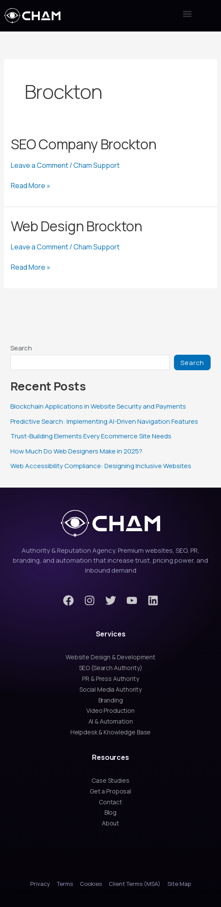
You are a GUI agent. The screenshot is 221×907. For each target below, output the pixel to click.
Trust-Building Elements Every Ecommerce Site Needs (90, 436)
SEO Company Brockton (84, 144)
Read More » (31, 185)
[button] (187, 13)
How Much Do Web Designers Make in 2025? (76, 451)
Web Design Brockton (76, 226)
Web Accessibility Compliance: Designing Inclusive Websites (100, 465)
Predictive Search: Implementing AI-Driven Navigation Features (104, 421)
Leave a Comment (39, 165)
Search (21, 348)
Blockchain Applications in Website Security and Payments (98, 406)
